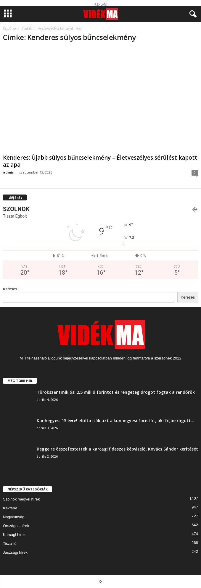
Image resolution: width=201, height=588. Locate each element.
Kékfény (10, 508)
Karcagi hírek (14, 534)
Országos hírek (16, 526)
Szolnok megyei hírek (21, 499)
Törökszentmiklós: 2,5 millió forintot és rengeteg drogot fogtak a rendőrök (116, 392)
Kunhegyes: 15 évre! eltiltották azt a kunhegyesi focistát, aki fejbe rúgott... (115, 420)
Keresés (10, 289)
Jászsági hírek (15, 552)
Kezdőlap (9, 28)
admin (9, 172)
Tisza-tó (10, 543)
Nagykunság (13, 517)
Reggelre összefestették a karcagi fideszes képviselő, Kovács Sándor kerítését (117, 449)
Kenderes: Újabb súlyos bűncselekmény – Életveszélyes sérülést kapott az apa (100, 161)
